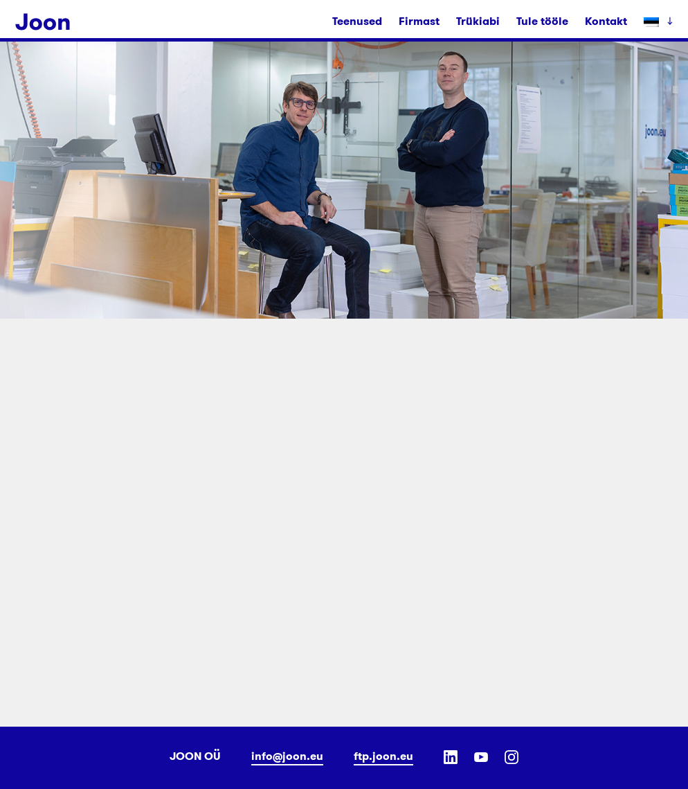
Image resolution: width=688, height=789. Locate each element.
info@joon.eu (287, 756)
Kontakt (606, 21)
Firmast (419, 21)
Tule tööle (542, 21)
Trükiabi (478, 21)
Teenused (357, 21)
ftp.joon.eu (383, 756)
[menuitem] (654, 21)
